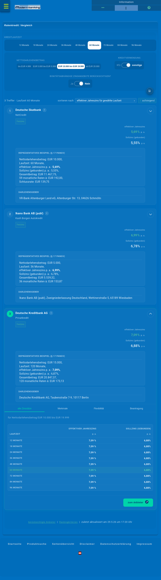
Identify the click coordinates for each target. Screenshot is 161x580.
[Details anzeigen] (151, 112)
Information (126, 3)
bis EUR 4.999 (33, 66)
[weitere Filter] (150, 91)
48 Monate (78, 47)
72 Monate (112, 47)
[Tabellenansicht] (103, 9)
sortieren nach (65, 101)
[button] (80, 156)
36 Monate (61, 47)
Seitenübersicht (63, 547)
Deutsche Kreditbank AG (34, 314)
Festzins (23, 122)
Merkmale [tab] (34, 411)
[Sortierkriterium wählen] (105, 101)
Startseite (15, 547)
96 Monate (147, 47)
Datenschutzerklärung (115, 547)
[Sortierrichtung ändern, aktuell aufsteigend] (147, 101)
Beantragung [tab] (70, 411)
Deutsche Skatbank (31, 111)
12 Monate (9, 47)
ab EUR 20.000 (127, 66)
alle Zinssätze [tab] (15, 411)
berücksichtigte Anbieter (41, 525)
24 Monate (44, 47)
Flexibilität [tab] (51, 411)
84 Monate (129, 47)
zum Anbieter (138, 505)
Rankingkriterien (68, 525)
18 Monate (27, 47)
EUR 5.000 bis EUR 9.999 (61, 66)
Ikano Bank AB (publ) (32, 214)
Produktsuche (37, 547)
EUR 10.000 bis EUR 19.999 (97, 66)
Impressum (144, 547)
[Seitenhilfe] (149, 9)
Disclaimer (87, 547)
